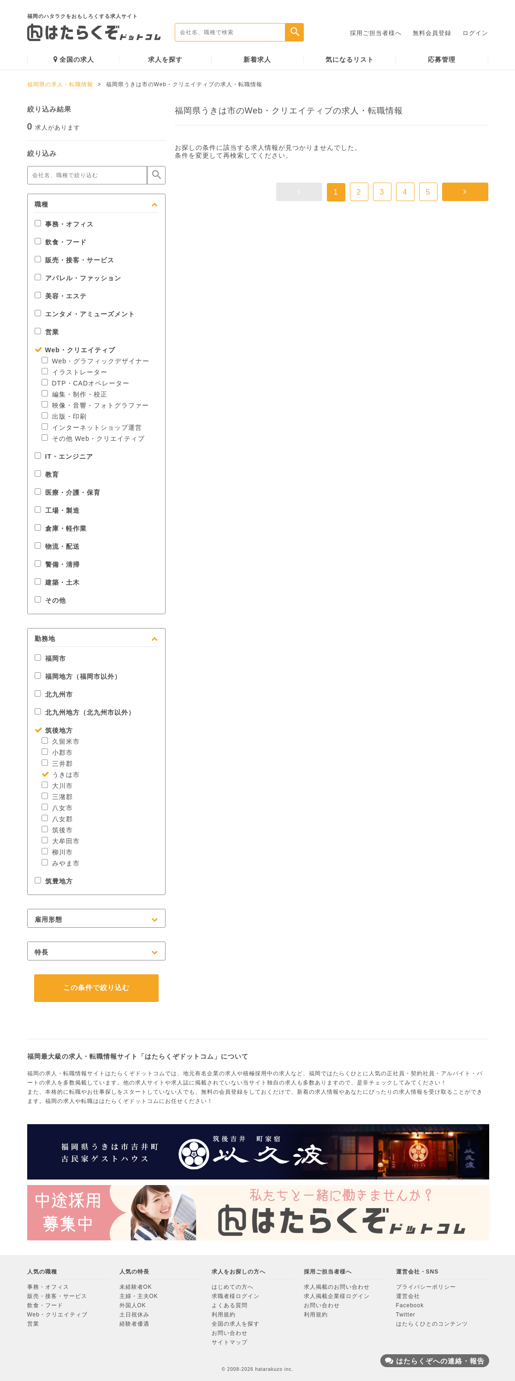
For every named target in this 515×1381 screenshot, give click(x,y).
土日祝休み (134, 1314)
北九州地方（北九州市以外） (85, 712)
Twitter (405, 1314)
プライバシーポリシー (426, 1287)
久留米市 (60, 741)
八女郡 (57, 819)
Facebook (410, 1305)
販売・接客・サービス (74, 260)
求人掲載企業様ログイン (337, 1296)
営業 (47, 332)
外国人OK (132, 1305)
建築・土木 (57, 582)
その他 (50, 600)
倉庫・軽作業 (61, 528)
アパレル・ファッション (78, 278)
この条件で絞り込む (96, 987)
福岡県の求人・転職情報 (60, 84)
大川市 (57, 785)
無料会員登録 (432, 33)
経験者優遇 (134, 1324)
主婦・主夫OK (138, 1296)
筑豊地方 (54, 881)
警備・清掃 (57, 564)
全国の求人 (73, 59)
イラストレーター (74, 372)
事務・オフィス (64, 224)
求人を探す (165, 59)
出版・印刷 (64, 416)
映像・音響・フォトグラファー (95, 405)
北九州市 (54, 694)
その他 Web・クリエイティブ (93, 438)
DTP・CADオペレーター (85, 383)
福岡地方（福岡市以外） (78, 676)
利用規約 (224, 1314)
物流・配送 (57, 546)
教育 (47, 474)
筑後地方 (54, 730)
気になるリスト (350, 59)
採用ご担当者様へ (376, 33)
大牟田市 (60, 841)
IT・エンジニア (64, 456)
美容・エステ (61, 296)
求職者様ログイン (236, 1296)
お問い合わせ (230, 1333)
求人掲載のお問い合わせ (337, 1287)
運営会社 (408, 1296)
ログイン (475, 33)
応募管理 (442, 59)
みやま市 (60, 863)
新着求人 (257, 59)
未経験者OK (135, 1287)
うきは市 (60, 774)
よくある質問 (230, 1305)
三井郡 (57, 763)
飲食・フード (61, 242)
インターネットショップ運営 (91, 427)
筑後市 (57, 830)
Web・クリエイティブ (75, 350)
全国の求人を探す (236, 1324)
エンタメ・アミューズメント (85, 314)
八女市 (57, 808)
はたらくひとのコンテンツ (432, 1324)
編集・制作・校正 (74, 394)
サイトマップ (230, 1342)
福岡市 (50, 658)
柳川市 (57, 852)
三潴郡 (57, 796)
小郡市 (57, 752)
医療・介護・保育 (68, 492)
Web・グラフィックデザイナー (95, 361)
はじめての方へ (233, 1287)
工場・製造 (57, 510)
